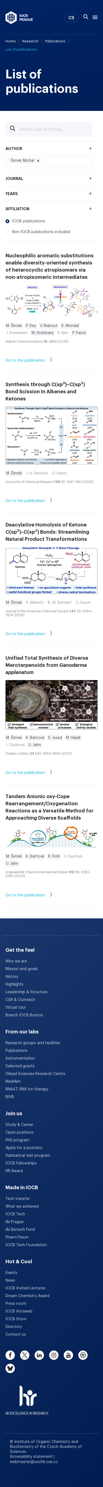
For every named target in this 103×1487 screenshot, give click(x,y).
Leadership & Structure (26, 992)
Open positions (19, 1132)
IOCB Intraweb (18, 1311)
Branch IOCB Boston (24, 1015)
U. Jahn (35, 745)
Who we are (16, 961)
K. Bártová (35, 738)
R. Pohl (54, 856)
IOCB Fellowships (21, 1163)
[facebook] (10, 1355)
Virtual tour (15, 1007)
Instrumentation (20, 1058)
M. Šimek (14, 326)
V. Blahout (49, 326)
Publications (55, 41)
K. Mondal (70, 326)
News (10, 1281)
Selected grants (20, 1066)
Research (30, 41)
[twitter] (24, 1355)
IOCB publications (25, 221)
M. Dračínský (43, 333)
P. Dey (31, 326)
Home (10, 41)
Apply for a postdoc (23, 1148)
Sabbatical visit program (27, 1156)
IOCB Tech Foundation (26, 1245)
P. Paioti (79, 333)
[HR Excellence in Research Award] (26, 1397)
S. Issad (55, 738)
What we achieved (22, 1206)
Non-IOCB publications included (37, 232)
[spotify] (83, 1355)
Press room (15, 1304)
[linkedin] (39, 1355)
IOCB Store (15, 1319)
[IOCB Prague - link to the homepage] (19, 17)
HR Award (14, 1171)
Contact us (15, 1334)
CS (71, 18)
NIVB (9, 1097)
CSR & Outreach (20, 1000)
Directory (13, 1327)
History (11, 977)
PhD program (17, 1140)
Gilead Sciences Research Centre (35, 1074)
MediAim (13, 1082)
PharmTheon (17, 1237)
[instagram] (54, 1355)
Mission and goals (21, 969)
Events (11, 1273)
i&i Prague (14, 1222)
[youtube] (68, 1355)
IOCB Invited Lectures (25, 1288)
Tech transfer (17, 1199)
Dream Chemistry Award (27, 1296)
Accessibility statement (32, 1457)
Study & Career (19, 1125)
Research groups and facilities (32, 1043)
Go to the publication (34, 361)
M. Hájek (73, 738)
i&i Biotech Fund (20, 1230)
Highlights (14, 984)
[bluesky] (10, 1368)
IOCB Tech (15, 1214)
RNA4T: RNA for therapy (26, 1089)
